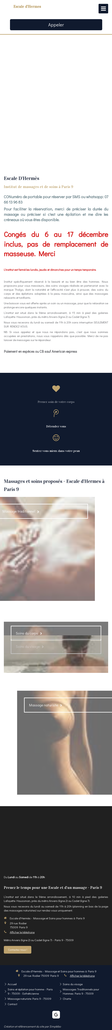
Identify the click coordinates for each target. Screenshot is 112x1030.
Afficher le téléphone (22, 932)
